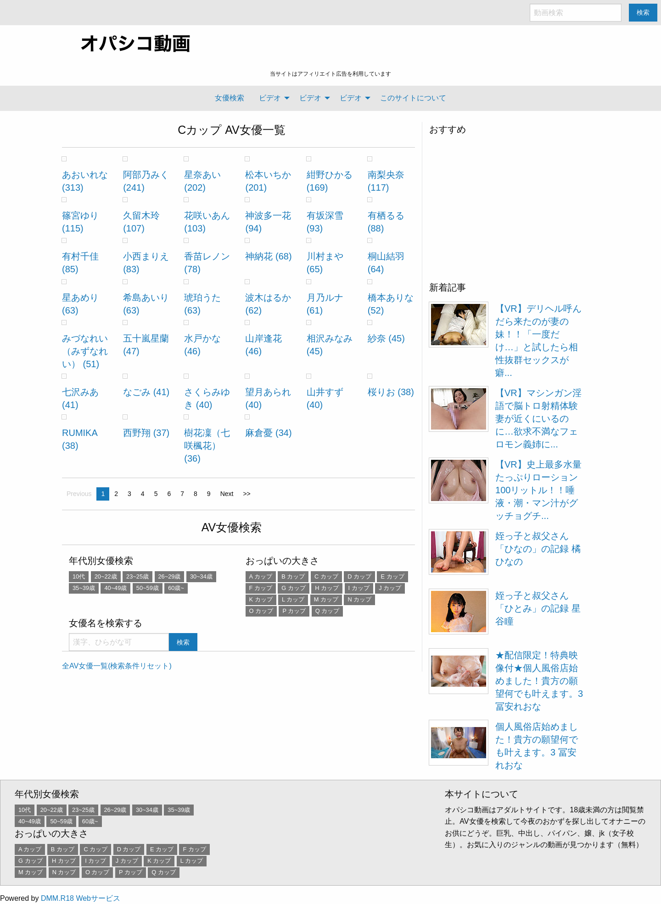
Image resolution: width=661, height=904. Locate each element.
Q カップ (327, 610)
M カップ (326, 599)
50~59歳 (147, 587)
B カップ (293, 576)
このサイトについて (413, 98)
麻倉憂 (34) (268, 433)
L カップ (293, 599)
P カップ (294, 610)
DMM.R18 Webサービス (80, 898)
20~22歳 (106, 576)
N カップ (359, 599)
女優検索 (229, 98)
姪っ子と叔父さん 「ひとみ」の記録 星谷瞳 (538, 608)
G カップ (293, 587)
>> (246, 493)
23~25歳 (137, 576)
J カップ (390, 587)
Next (227, 493)
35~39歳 (84, 587)
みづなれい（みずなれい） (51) (85, 351)
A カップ (260, 576)
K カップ (261, 599)
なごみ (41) (146, 392)
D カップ (359, 576)
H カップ (327, 587)
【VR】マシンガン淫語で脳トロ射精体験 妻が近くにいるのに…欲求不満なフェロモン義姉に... (538, 418)
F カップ (260, 587)
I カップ (359, 587)
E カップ (392, 576)
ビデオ (270, 98)
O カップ (261, 610)
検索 (643, 12)
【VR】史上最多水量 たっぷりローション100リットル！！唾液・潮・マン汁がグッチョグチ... (538, 490)
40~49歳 (115, 587)
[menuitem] (229, 98)
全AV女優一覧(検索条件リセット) (117, 666)
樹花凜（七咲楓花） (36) (207, 445)
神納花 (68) (268, 256)
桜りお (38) (391, 392)
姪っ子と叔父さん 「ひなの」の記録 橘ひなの (538, 549)
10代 (79, 576)
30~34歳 (201, 576)
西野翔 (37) (146, 433)
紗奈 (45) (386, 338)
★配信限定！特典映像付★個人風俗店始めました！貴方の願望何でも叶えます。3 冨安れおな (539, 680)
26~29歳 (169, 576)
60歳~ (176, 587)
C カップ (326, 576)
